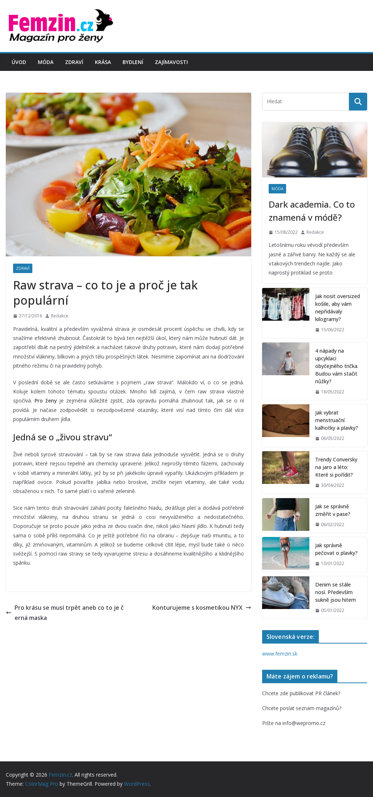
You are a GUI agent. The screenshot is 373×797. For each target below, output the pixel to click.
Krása (103, 62)
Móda (45, 62)
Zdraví (74, 62)
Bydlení (133, 62)
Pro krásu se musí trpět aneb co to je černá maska (65, 613)
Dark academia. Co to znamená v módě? (312, 210)
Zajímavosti (171, 62)
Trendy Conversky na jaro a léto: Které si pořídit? (336, 467)
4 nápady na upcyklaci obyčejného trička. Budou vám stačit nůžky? (336, 366)
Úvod (19, 62)
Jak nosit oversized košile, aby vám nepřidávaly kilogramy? (337, 308)
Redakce (59, 316)
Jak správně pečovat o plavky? (336, 549)
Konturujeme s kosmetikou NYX (201, 608)
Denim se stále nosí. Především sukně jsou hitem (335, 592)
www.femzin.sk (279, 653)
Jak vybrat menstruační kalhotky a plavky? (336, 420)
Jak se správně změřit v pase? (332, 510)
